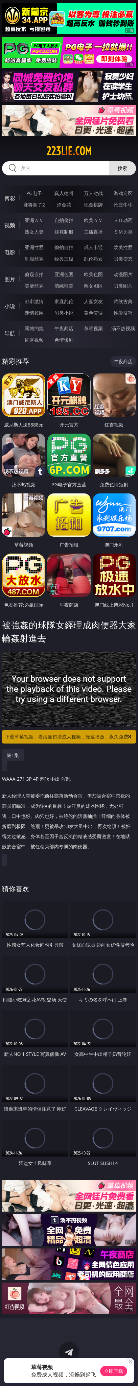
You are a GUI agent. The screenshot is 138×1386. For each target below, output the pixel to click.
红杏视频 (34, 340)
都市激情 (34, 301)
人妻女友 (93, 301)
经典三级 (63, 259)
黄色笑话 (93, 313)
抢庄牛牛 (123, 204)
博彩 (9, 198)
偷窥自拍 (34, 274)
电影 (9, 252)
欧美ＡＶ (93, 220)
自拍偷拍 (63, 220)
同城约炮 (34, 328)
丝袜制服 (63, 231)
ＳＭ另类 (123, 231)
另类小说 (63, 313)
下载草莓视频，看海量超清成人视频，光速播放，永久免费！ (69, 737)
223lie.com (69, 151)
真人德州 (63, 193)
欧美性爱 (123, 247)
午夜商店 (63, 328)
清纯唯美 (63, 286)
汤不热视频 (123, 328)
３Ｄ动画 (123, 220)
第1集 (13, 755)
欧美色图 (93, 274)
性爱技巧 (123, 313)
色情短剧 (63, 340)
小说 (9, 306)
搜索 (122, 168)
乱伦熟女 (93, 259)
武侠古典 (123, 301)
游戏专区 (123, 193)
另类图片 (123, 286)
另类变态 (123, 259)
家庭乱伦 (63, 301)
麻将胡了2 (34, 204)
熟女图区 (93, 286)
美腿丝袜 (34, 286)
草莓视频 (93, 328)
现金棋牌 (93, 204)
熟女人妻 (34, 231)
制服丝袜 (34, 259)
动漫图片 (123, 274)
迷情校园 (34, 313)
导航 (9, 333)
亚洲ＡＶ (34, 220)
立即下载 (113, 1371)
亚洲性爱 (34, 247)
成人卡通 (93, 247)
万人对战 (93, 193)
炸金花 (64, 204)
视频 (9, 225)
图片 (9, 279)
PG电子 (34, 193)
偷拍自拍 (63, 247)
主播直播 (93, 231)
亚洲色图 (63, 274)
